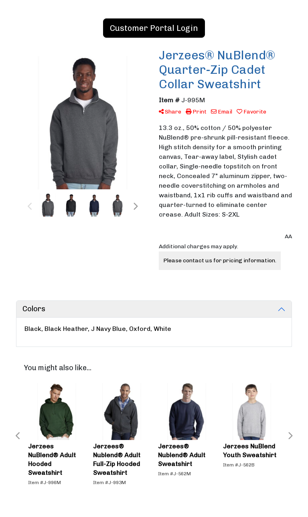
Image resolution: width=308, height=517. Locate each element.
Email (221, 111)
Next (135, 207)
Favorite (251, 111)
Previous (30, 207)
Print (196, 111)
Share (170, 111)
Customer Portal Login (154, 28)
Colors (33, 308)
